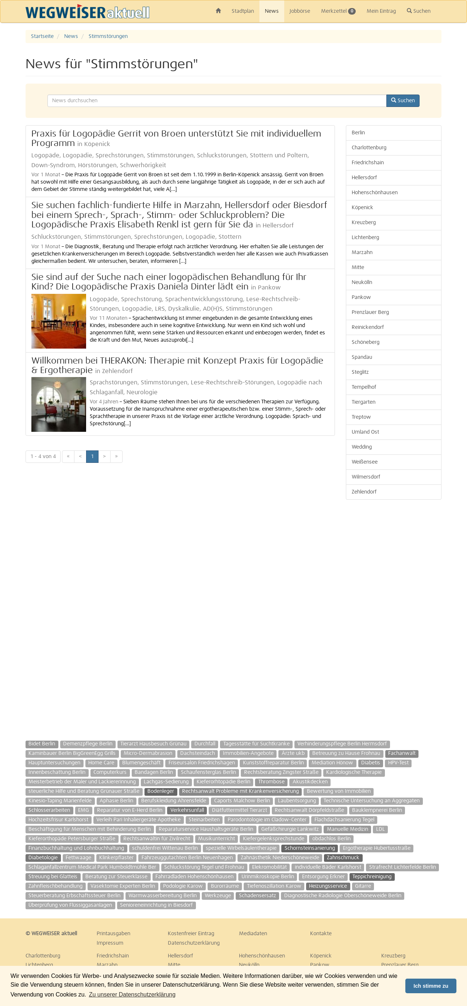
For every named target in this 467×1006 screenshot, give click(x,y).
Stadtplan (243, 11)
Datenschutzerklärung (194, 943)
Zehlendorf (364, 492)
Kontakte (321, 933)
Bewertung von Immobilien (339, 791)
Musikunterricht (216, 838)
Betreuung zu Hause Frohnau (346, 753)
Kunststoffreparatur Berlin (273, 762)
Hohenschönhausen (375, 192)
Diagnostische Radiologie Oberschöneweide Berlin (342, 895)
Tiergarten (363, 402)
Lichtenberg (365, 237)
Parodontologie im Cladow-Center (267, 819)
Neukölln (362, 282)
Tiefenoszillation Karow (274, 886)
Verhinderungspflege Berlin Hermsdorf (342, 743)
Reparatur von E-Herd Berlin (129, 810)
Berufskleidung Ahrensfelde (173, 800)
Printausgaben (113, 933)
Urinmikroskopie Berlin (268, 876)
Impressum (110, 943)
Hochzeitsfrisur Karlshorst (58, 819)
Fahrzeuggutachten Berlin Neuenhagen (187, 857)
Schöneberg (365, 342)
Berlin (358, 132)
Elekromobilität (269, 867)
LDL (380, 829)
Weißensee (365, 462)
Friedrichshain (368, 162)
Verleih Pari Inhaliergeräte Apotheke (138, 819)
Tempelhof (364, 387)
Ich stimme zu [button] (431, 986)
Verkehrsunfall (187, 810)
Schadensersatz (257, 895)
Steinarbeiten (204, 819)
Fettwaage (78, 857)
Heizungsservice (328, 886)
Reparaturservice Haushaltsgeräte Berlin (206, 829)
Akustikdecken (310, 781)
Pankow (361, 297)
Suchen (419, 11)
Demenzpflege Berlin (87, 743)
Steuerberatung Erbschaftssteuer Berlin (74, 895)
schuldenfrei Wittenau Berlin (165, 848)
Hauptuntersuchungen (54, 762)
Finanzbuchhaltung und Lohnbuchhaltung (76, 848)
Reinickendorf (368, 327)
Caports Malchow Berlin (242, 800)
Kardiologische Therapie (354, 772)
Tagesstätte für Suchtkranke (256, 743)
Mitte (358, 267)
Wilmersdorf (366, 477)
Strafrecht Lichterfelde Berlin (402, 867)
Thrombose (271, 781)
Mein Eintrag (381, 11)
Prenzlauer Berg (370, 312)
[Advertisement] (394, 616)
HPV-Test (398, 762)
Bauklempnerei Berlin (377, 810)
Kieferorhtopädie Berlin (223, 781)
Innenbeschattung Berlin (56, 772)
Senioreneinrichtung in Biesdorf (156, 905)
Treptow (361, 417)
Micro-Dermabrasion (148, 753)
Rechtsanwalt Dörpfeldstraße (309, 810)
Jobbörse (300, 11)
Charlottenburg (369, 147)
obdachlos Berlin (331, 838)
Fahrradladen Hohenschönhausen (194, 876)
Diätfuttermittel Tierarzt (239, 810)
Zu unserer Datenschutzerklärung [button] (132, 994)
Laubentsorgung (297, 800)
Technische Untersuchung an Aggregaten (372, 800)
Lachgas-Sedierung (166, 781)
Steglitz (360, 372)
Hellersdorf (364, 177)
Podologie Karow (183, 886)
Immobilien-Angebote (248, 753)
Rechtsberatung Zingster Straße (281, 772)
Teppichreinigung (371, 876)
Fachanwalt (402, 753)
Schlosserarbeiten (49, 810)
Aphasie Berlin (116, 800)
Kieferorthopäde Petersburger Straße (71, 838)
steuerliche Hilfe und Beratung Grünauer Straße (83, 791)
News (272, 11)
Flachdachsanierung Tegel (344, 819)
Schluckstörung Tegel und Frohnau (204, 867)
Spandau (362, 357)
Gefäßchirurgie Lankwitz (290, 829)
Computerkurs (110, 772)
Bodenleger (160, 791)
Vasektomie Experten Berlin (122, 886)
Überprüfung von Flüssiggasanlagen (70, 905)
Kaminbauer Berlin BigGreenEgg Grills (72, 753)
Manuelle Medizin (347, 829)
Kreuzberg (364, 222)
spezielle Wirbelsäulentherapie (241, 848)
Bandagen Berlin (154, 772)
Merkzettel (338, 11)
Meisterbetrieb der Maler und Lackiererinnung (82, 781)
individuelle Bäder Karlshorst (328, 867)
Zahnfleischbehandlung (55, 886)
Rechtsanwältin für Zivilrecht (156, 838)
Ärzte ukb (293, 753)
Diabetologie (43, 857)
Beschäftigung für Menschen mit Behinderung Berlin (89, 829)
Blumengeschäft (141, 762)
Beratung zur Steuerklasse (116, 876)
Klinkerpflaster (116, 857)
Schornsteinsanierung (310, 848)
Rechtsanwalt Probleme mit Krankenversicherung (240, 791)
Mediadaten (253, 933)
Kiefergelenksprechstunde (273, 838)
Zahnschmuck (343, 857)
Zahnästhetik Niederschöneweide (280, 857)
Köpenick (362, 207)
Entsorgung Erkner (323, 876)
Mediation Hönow (332, 762)
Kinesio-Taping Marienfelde (60, 800)
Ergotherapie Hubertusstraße (376, 848)
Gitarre (363, 886)
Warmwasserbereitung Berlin (162, 895)
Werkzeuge (218, 895)
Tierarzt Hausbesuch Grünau (153, 743)
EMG (83, 810)
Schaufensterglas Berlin (208, 772)
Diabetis (370, 762)
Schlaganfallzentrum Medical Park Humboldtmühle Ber (92, 867)
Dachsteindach (197, 753)
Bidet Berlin (41, 743)
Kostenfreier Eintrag (191, 933)
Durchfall (204, 743)
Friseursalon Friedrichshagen (202, 762)
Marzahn (362, 252)
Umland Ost (365, 432)
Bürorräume (225, 886)
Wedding (362, 447)
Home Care (101, 762)
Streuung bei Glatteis (52, 876)
